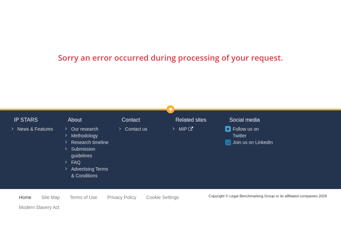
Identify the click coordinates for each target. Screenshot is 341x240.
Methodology (84, 135)
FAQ (76, 162)
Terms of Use (83, 197)
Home (25, 197)
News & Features (35, 129)
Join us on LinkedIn (253, 142)
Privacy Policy (121, 197)
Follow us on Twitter (246, 132)
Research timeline (90, 142)
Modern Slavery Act (39, 207)
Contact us (136, 129)
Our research (85, 129)
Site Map (50, 197)
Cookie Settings (162, 197)
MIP (186, 129)
